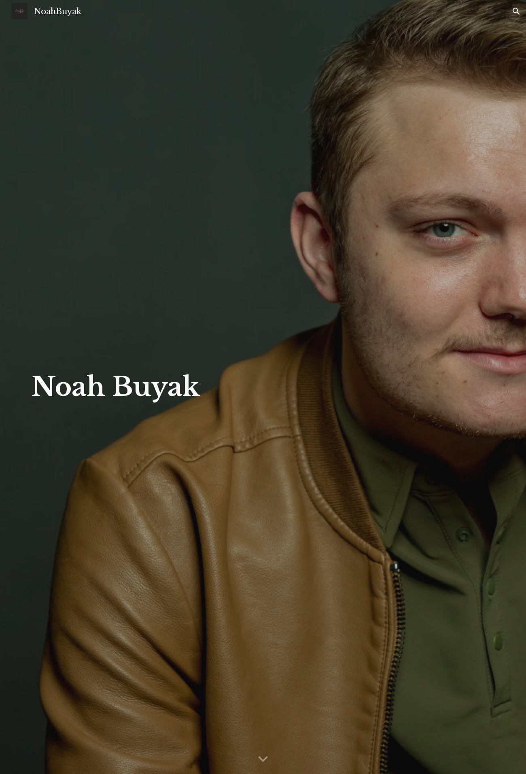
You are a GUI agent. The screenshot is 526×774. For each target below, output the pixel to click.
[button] (516, 11)
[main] (123, 387)
